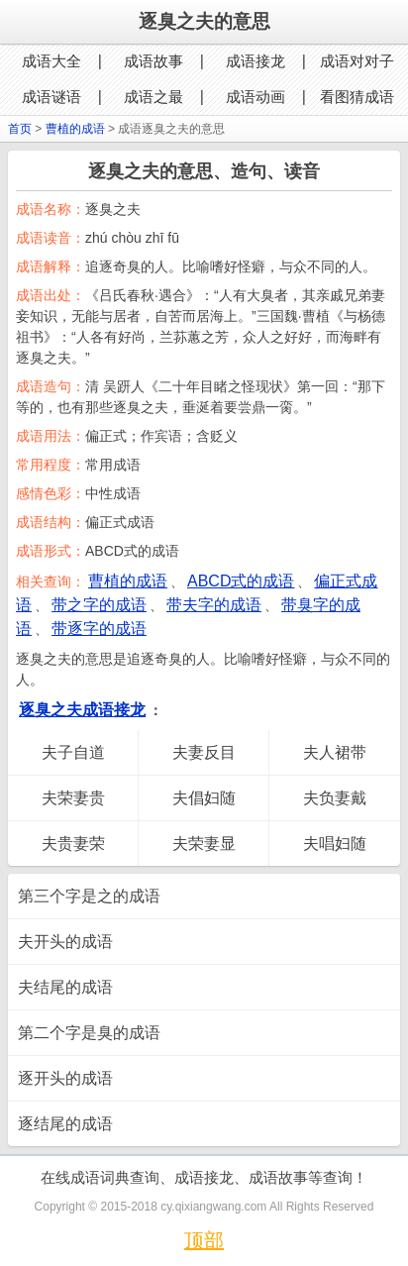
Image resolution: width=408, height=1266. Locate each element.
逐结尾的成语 (65, 1123)
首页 (20, 129)
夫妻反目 (204, 752)
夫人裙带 (334, 752)
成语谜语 (51, 96)
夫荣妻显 (204, 843)
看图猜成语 (357, 96)
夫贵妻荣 (73, 843)
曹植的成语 (75, 129)
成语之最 (153, 96)
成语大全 (51, 61)
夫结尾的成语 (65, 987)
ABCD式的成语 (240, 581)
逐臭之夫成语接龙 (82, 709)
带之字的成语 (99, 604)
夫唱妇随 (334, 843)
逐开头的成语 (65, 1078)
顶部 (204, 1240)
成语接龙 (255, 61)
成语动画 (255, 96)
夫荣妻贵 (73, 798)
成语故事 (153, 61)
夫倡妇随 (204, 798)
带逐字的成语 (99, 628)
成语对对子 (357, 61)
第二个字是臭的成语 (89, 1032)
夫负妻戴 (334, 798)
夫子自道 (73, 752)
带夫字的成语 (213, 604)
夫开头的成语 (65, 941)
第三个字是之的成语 (89, 896)
